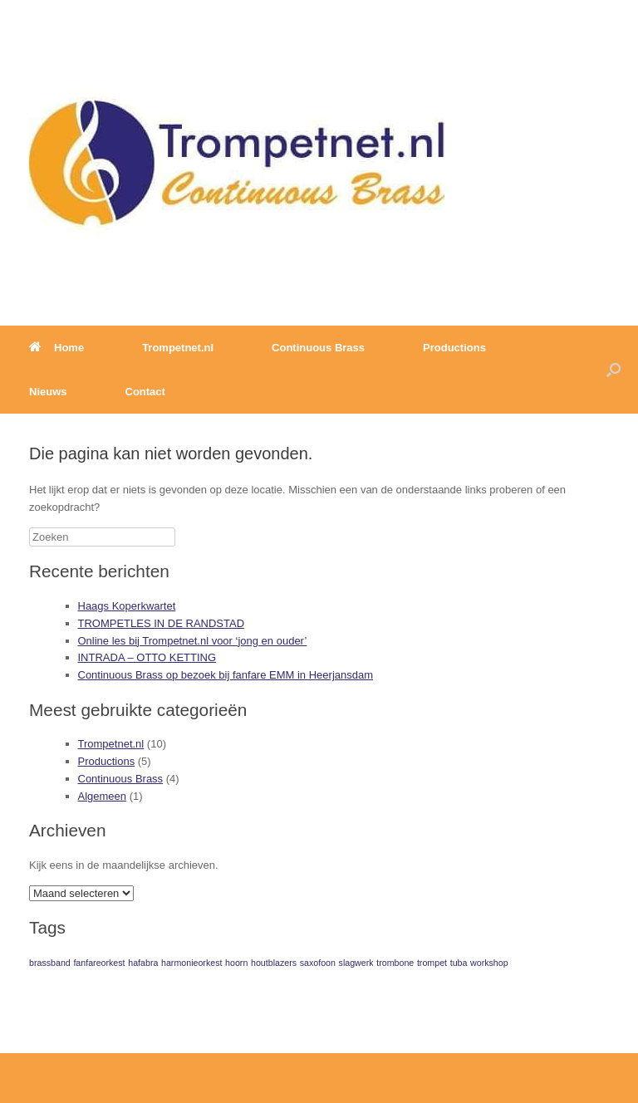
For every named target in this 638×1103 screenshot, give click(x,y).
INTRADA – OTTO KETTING (147, 657)
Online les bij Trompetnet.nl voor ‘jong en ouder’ (192, 641)
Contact (145, 391)
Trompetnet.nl (177, 347)
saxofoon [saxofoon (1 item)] (318, 963)
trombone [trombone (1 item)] (395, 963)
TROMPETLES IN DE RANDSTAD (161, 623)
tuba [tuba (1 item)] (459, 963)
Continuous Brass (318, 347)
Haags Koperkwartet (127, 606)
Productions (454, 347)
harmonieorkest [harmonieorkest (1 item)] (191, 963)
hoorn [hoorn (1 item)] (236, 963)
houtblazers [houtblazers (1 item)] (274, 963)
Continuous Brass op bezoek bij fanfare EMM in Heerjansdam (226, 675)
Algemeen (102, 796)
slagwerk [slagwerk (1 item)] (356, 963)
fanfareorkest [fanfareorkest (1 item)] (99, 963)
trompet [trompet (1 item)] (432, 963)
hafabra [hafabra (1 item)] (143, 963)
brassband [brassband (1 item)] (50, 963)
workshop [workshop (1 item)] (489, 963)
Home (56, 347)
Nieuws (48, 391)
